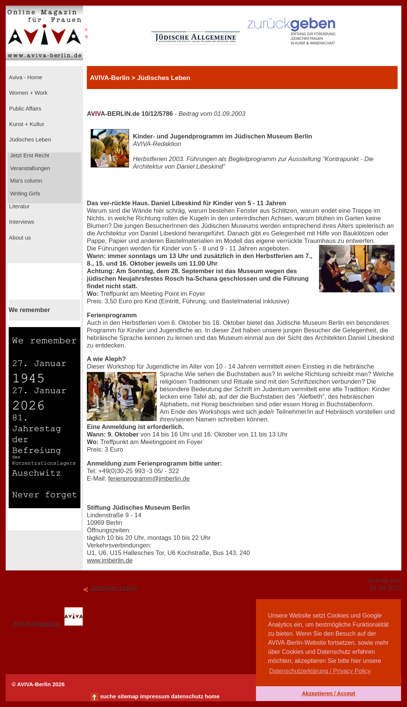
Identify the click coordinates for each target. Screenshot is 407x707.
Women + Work (28, 93)
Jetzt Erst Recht (29, 155)
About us (19, 238)
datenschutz (187, 696)
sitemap (127, 696)
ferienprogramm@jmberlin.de (149, 478)
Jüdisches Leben (29, 140)
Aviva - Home (25, 77)
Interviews (21, 222)
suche (108, 696)
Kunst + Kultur (26, 124)
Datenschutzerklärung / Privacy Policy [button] (320, 671)
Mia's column (25, 181)
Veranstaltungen (29, 168)
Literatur (18, 206)
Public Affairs (24, 109)
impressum (155, 696)
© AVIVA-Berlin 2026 (38, 684)
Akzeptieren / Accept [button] (328, 693)
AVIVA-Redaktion (48, 623)
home (212, 696)
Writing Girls (24, 194)
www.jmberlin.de (110, 560)
